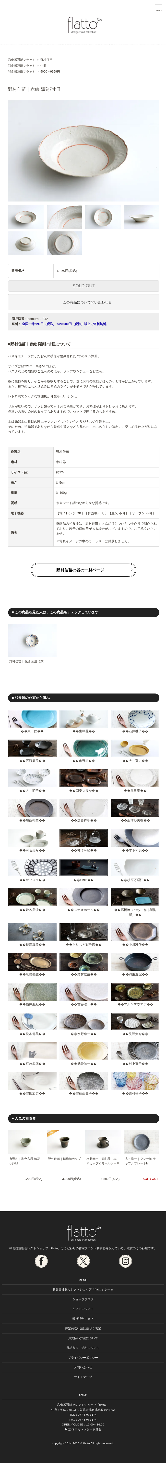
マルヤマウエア (135, 1004)
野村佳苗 (83, 974)
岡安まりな (84, 791)
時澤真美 (32, 944)
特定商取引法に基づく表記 (83, 1328)
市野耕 (84, 761)
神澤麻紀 (83, 850)
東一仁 (32, 731)
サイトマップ (83, 1376)
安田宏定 (32, 1093)
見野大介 (135, 1034)
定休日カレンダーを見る (84, 1429)
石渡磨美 (32, 761)
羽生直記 (135, 974)
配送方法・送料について (83, 1347)
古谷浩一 (83, 1004)
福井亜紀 (32, 1004)
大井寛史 (135, 761)
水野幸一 (83, 1034)
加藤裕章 (32, 820)
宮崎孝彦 (32, 1064)
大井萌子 (32, 791)
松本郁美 (32, 1034)
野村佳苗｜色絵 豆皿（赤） (27, 661)
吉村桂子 (135, 1093)
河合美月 (32, 850)
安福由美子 (84, 1093)
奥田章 (135, 791)
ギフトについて (83, 1308)
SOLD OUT (83, 285)
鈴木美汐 (32, 910)
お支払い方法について (83, 1338)
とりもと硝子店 (83, 944)
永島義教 (32, 974)
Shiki (83, 880)
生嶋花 (84, 731)
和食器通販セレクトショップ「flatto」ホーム (83, 1289)
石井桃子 (135, 731)
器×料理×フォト (83, 1318)
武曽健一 (83, 1064)
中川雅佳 (135, 944)
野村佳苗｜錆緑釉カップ (64, 1158)
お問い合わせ (83, 1367)
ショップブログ (83, 1299)
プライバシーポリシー (83, 1357)
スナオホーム (84, 910)
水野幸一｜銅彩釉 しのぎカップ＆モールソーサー (102, 1163)
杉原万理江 (135, 880)
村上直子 (135, 1064)
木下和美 (135, 850)
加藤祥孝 (83, 820)
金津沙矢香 (135, 820)
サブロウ (32, 880)
